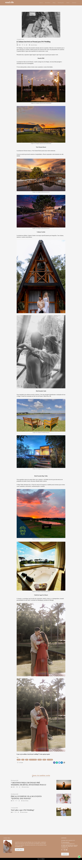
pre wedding (49, 759)
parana (44, 759)
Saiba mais (19, 849)
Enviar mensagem (65, 842)
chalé (27, 759)
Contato (74, 2)
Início (41, 2)
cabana (18, 759)
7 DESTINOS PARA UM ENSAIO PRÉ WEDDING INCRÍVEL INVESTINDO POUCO (28, 784)
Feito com (40, 858)
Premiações (61, 2)
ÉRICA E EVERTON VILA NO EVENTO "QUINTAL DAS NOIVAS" (26, 797)
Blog (54, 2)
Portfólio (47, 2)
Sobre (68, 2)
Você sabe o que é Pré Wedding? (22, 810)
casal (23, 759)
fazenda (39, 759)
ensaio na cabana (33, 759)
